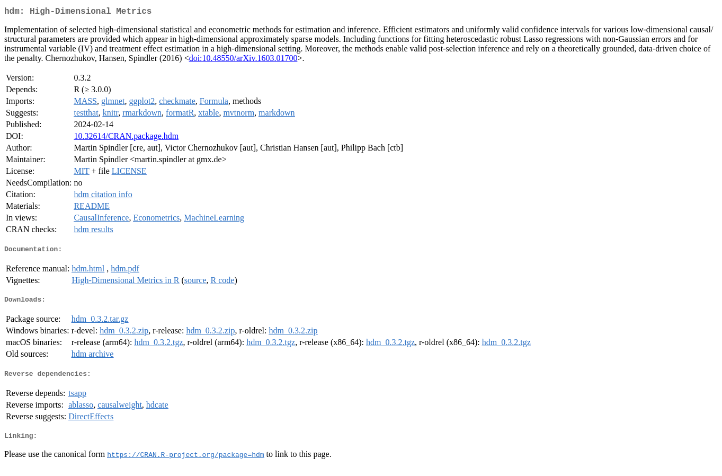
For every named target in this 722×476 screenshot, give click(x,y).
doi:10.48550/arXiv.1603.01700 (243, 60)
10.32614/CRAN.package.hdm (126, 138)
